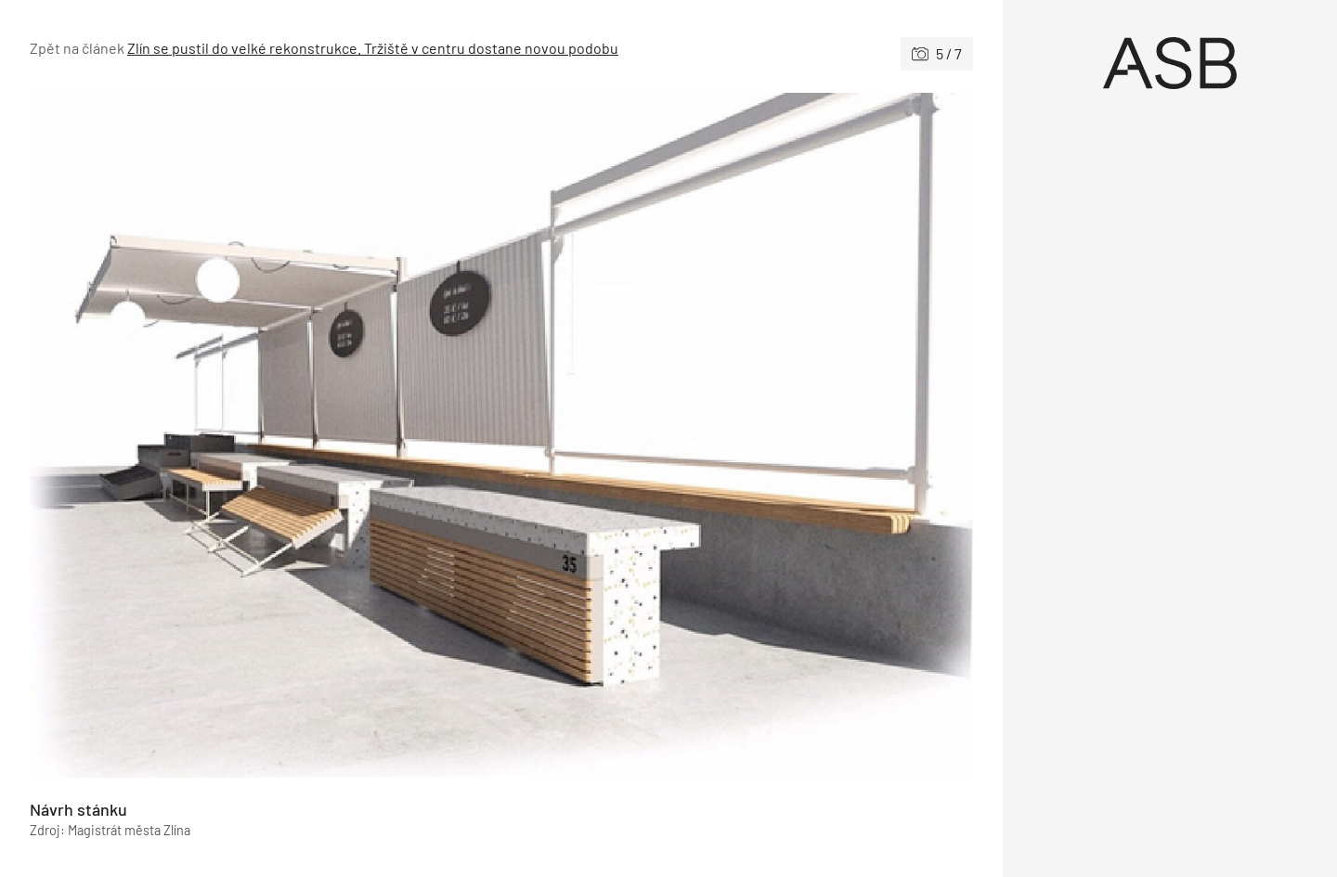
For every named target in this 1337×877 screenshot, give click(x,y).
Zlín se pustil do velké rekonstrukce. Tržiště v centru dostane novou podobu (372, 48)
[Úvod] (1169, 63)
